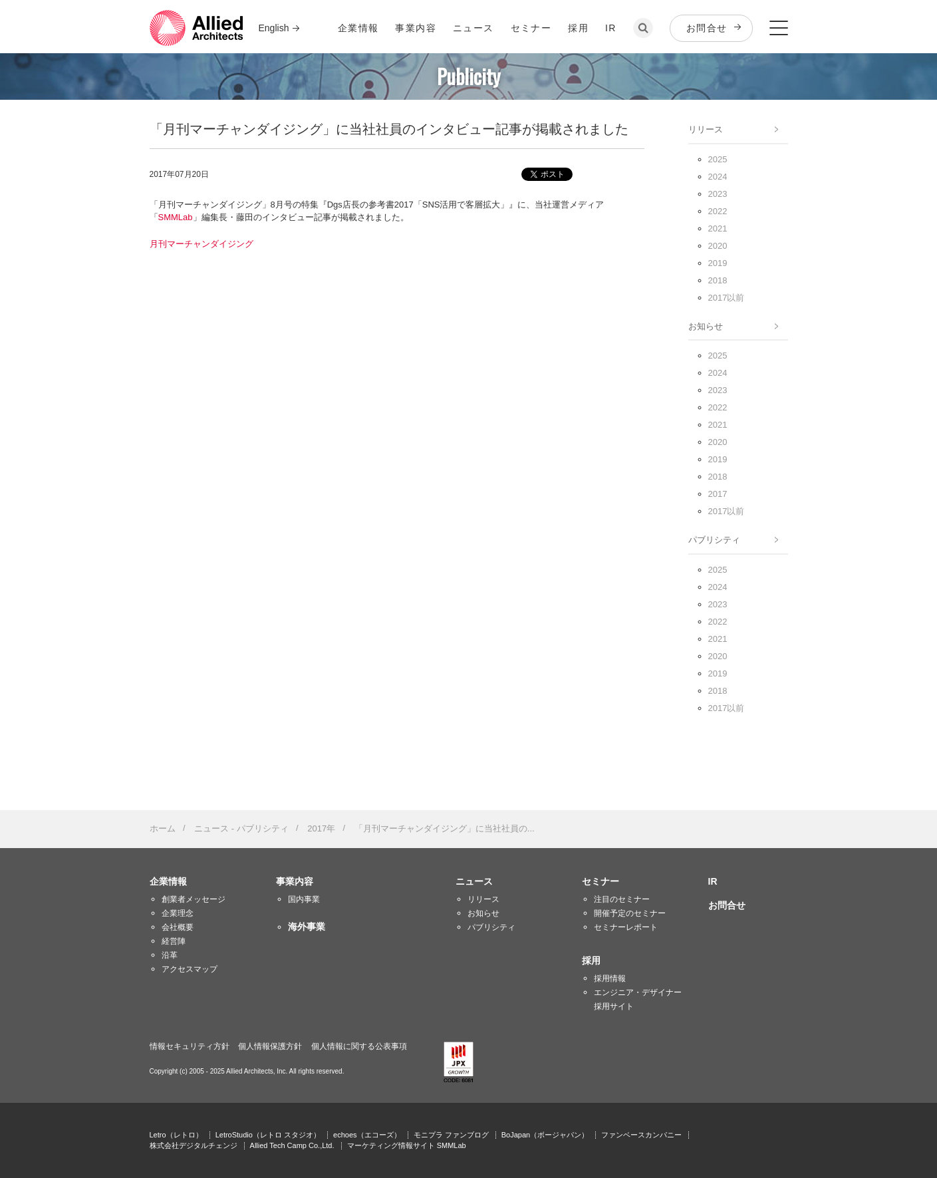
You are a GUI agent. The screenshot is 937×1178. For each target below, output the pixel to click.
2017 (718, 494)
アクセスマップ (189, 969)
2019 (718, 263)
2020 (718, 246)
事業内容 (415, 28)
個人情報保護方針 (270, 1046)
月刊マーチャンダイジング (201, 244)
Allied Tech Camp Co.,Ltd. (292, 1145)
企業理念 (178, 913)
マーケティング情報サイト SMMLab (406, 1145)
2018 (718, 280)
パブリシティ (714, 540)
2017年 (321, 828)
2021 (718, 228)
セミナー (531, 28)
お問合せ (707, 28)
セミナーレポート (626, 927)
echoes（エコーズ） (366, 1135)
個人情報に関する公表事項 (359, 1046)
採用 (578, 28)
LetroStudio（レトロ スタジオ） (268, 1135)
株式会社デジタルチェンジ (193, 1145)
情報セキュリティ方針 (189, 1046)
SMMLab (175, 217)
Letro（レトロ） (176, 1135)
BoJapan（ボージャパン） (545, 1135)
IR (610, 28)
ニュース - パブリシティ (241, 828)
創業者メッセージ (193, 899)
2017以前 (726, 298)
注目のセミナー (622, 899)
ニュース (473, 28)
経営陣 (174, 941)
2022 (718, 211)
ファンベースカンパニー (641, 1135)
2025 (718, 159)
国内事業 (304, 899)
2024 (718, 177)
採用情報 (610, 978)
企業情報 (358, 28)
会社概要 (178, 927)
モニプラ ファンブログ (451, 1135)
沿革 (170, 955)
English (274, 28)
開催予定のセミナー (630, 913)
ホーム (163, 828)
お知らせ (705, 326)
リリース (705, 129)
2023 (718, 194)
